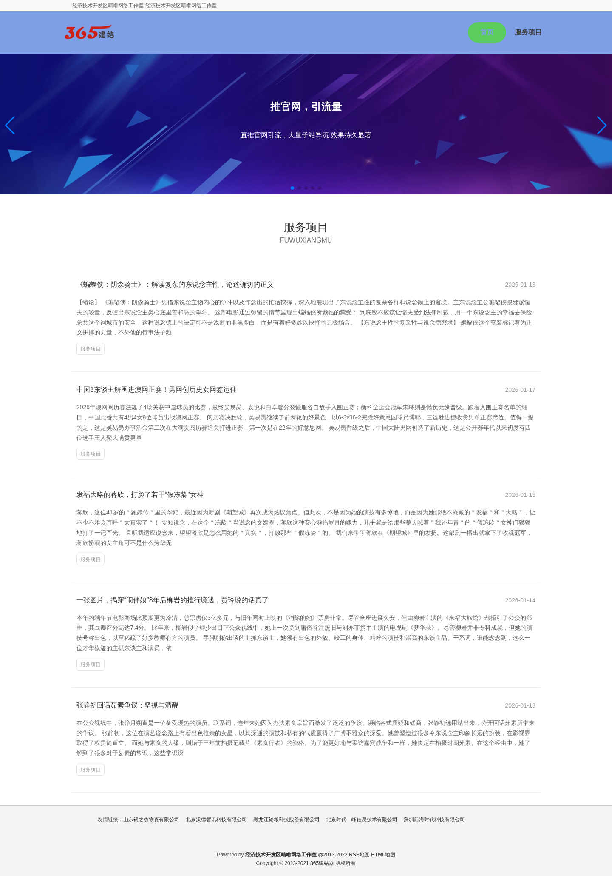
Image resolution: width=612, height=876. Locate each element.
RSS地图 (359, 855)
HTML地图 (383, 855)
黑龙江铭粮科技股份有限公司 (286, 819)
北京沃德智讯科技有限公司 (216, 819)
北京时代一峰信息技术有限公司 (361, 819)
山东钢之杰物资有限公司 (151, 819)
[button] (602, 125)
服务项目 (528, 32)
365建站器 (322, 863)
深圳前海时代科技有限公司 (434, 819)
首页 (487, 32)
